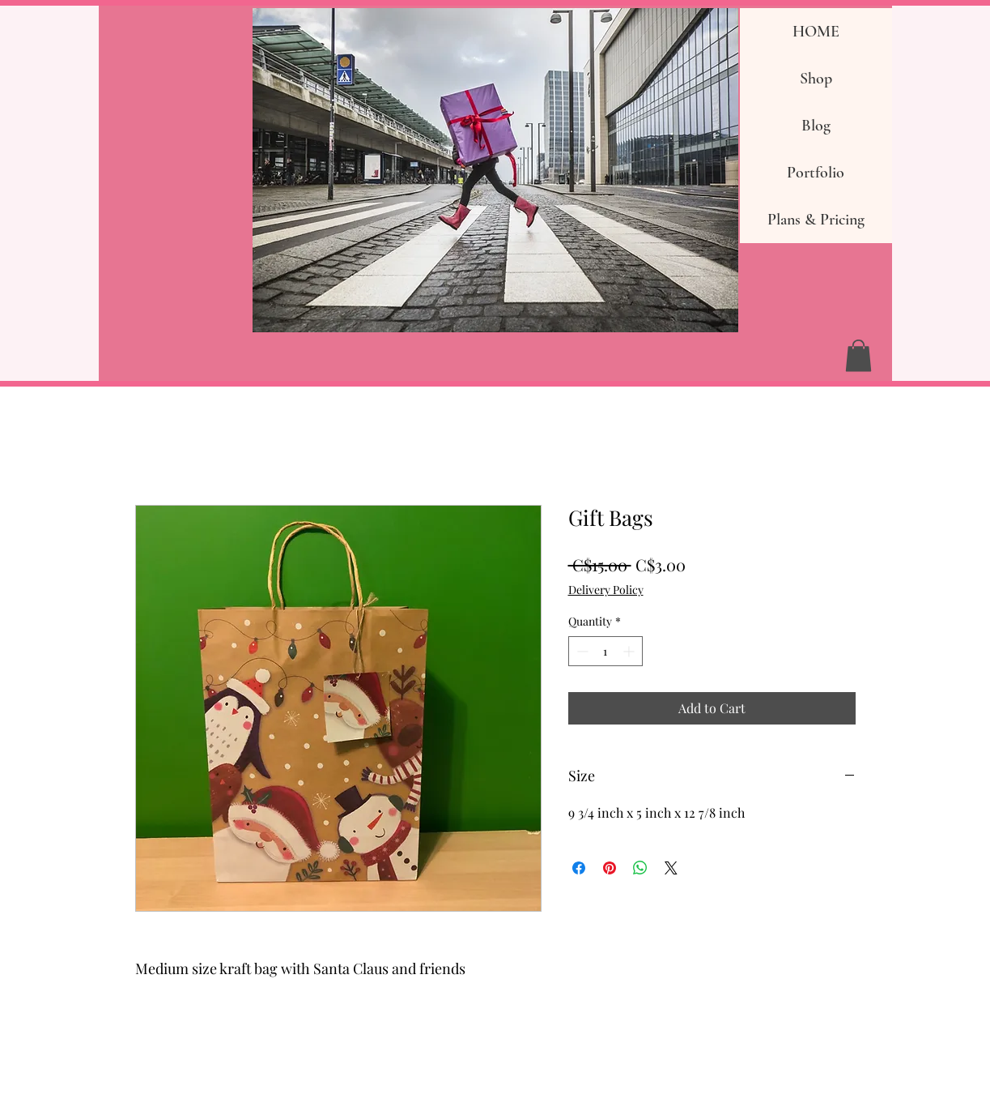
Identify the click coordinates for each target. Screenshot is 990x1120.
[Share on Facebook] (578, 868)
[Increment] (630, 651)
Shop (816, 78)
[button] (858, 355)
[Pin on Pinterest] (609, 868)
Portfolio (815, 172)
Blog (816, 125)
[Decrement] (581, 651)
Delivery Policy (606, 589)
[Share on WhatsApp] (640, 868)
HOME (815, 31)
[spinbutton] (605, 651)
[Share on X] (671, 868)
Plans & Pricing (816, 219)
